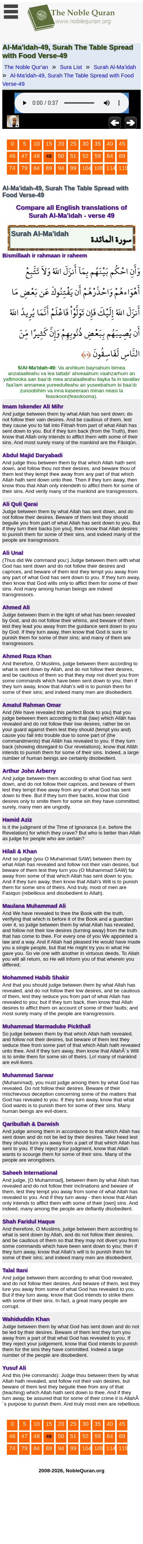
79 (24, 168)
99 (73, 168)
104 (86, 168)
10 (37, 144)
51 (73, 156)
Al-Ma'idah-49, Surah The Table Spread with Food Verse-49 (68, 79)
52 (85, 156)
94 (61, 168)
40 (110, 144)
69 (122, 156)
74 (12, 168)
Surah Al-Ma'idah (115, 67)
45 (122, 144)
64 (110, 156)
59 (98, 156)
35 (98, 144)
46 (12, 156)
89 (49, 168)
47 (24, 156)
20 (61, 144)
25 (73, 144)
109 (98, 168)
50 (61, 156)
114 (111, 168)
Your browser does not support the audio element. (71, 103)
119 (123, 168)
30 (85, 144)
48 (37, 156)
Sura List (71, 67)
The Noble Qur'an (26, 67)
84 (37, 168)
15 (49, 144)
